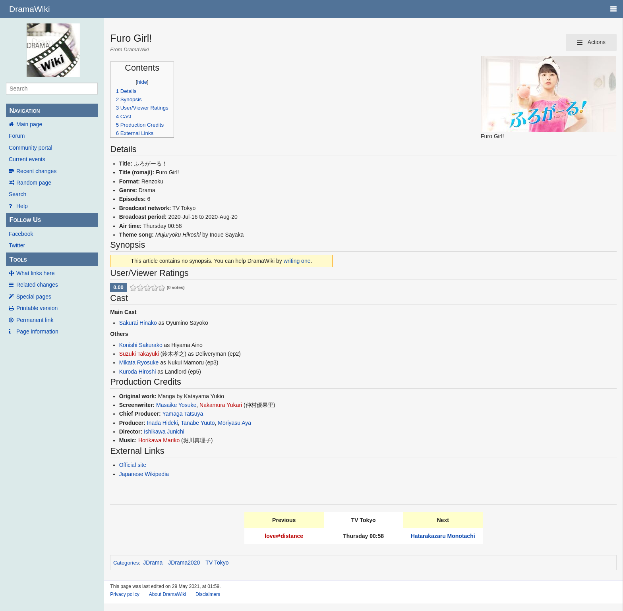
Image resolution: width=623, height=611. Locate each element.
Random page (33, 182)
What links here (35, 273)
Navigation (24, 110)
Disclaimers (207, 594)
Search (17, 194)
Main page (29, 124)
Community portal (30, 148)
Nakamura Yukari (220, 405)
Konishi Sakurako (141, 345)
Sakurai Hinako (138, 323)
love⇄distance (284, 536)
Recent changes (36, 171)
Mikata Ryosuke (139, 362)
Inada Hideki (162, 423)
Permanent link (34, 320)
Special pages (33, 296)
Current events (27, 159)
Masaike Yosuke (176, 405)
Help (22, 206)
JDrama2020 (184, 562)
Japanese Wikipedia (144, 474)
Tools (18, 259)
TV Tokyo (216, 562)
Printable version (37, 308)
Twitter (17, 245)
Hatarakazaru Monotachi (443, 536)
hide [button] (142, 82)
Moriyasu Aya (234, 423)
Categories (126, 563)
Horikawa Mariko (159, 440)
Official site (132, 465)
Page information (37, 331)
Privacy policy (124, 594)
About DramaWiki (167, 594)
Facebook (21, 234)
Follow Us (25, 220)
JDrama (153, 562)
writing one (297, 261)
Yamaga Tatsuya (182, 414)
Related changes (37, 284)
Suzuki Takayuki (139, 354)
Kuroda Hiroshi (137, 371)
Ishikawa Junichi (164, 431)
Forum (17, 136)
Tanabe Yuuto (198, 423)
